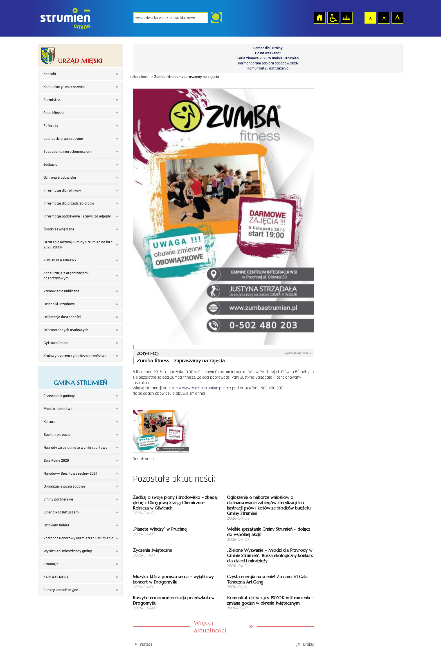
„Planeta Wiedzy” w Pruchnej (160, 529)
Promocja (51, 564)
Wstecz (146, 644)
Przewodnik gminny (59, 395)
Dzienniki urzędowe (59, 304)
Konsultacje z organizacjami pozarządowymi (66, 276)
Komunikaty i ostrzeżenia (64, 86)
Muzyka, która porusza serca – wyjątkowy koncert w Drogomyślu (173, 579)
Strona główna (319, 17)
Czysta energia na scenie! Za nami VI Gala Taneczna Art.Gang (267, 579)
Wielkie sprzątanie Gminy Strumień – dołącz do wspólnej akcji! (268, 531)
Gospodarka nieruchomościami (68, 151)
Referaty (51, 125)
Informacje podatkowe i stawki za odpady (77, 216)
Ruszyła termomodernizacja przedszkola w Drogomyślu (173, 600)
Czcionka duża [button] (397, 17)
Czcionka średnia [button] (383, 17)
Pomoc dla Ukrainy (268, 48)
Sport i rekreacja (57, 434)
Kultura (49, 421)
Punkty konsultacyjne (61, 590)
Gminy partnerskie (58, 499)
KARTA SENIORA (56, 577)
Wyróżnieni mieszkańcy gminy (68, 551)
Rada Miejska (54, 112)
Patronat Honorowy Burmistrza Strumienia (78, 538)
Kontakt (50, 74)
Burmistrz (52, 99)
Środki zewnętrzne (59, 229)
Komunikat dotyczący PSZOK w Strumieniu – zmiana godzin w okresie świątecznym (270, 600)
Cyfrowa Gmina (56, 342)
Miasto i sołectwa (58, 408)
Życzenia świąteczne (152, 550)
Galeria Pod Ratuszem (61, 512)
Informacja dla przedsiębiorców (69, 203)
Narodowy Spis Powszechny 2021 (70, 473)
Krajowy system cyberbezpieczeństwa (75, 355)
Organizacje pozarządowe (64, 486)
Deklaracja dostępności (62, 317)
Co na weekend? (268, 53)
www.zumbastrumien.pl (202, 388)
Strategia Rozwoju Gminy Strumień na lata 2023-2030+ (78, 245)
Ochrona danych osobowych (66, 330)
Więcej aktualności (210, 626)
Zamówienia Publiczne (61, 291)
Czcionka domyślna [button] (370, 17)
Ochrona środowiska (60, 177)
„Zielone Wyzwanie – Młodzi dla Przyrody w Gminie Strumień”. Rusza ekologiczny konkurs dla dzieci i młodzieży (270, 555)
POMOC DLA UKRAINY (60, 260)
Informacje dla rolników (62, 190)
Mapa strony (346, 17)
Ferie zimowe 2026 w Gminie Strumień (268, 58)
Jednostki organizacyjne (63, 138)
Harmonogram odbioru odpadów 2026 (268, 63)
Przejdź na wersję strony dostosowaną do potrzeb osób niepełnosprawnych (333, 17)
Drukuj (308, 644)
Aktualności (141, 76)
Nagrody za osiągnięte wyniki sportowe (75, 447)
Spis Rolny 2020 (56, 460)
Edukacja (50, 164)
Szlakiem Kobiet (56, 525)
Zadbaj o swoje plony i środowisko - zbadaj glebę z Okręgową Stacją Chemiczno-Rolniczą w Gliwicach (175, 503)
